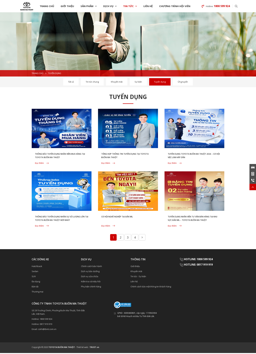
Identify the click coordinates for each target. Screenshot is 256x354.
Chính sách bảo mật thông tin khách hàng (151, 287)
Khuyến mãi (117, 81)
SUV (34, 277)
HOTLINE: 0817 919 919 (198, 265)
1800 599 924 (46, 319)
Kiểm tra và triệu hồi (90, 282)
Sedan (35, 272)
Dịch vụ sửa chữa (89, 277)
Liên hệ (148, 6)
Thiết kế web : (82, 348)
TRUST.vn (94, 348)
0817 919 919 (46, 325)
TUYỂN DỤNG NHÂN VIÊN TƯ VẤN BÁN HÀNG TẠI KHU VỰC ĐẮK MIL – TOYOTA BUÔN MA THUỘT (192, 221)
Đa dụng (36, 282)
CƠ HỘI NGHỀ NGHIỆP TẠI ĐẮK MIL (123, 217)
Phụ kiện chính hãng (91, 287)
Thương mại (37, 292)
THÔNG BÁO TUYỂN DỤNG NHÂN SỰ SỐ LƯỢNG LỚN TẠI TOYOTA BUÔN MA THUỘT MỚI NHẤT (60, 221)
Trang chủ (47, 6)
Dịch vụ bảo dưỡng (90, 272)
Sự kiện (138, 81)
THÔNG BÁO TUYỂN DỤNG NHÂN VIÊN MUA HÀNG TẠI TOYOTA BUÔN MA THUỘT (59, 158)
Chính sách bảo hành (91, 267)
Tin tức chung (92, 81)
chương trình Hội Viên (174, 6)
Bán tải (35, 287)
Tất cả (71, 81)
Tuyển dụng (160, 81)
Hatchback (37, 267)
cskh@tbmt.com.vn (47, 330)
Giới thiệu (67, 6)
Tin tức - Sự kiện (138, 277)
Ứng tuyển (183, 81)
